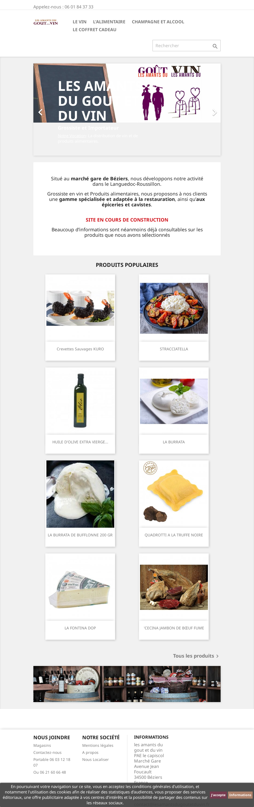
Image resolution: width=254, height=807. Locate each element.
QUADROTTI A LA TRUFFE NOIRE (174, 534)
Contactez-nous (47, 752)
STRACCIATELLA (174, 348)
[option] (127, 109)
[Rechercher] (187, 45)
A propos (90, 752)
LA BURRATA (174, 441)
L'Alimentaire (109, 22)
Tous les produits (197, 656)
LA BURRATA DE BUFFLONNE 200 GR (80, 534)
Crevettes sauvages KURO (80, 348)
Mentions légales (97, 745)
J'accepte (218, 795)
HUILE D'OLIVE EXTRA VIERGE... (80, 441)
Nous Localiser (95, 759)
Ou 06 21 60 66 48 (49, 772)
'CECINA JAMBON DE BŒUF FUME (174, 627)
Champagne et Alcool (158, 22)
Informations (240, 795)
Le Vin (80, 22)
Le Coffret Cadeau (94, 30)
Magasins (42, 745)
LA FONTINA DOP (80, 627)
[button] (47, 109)
